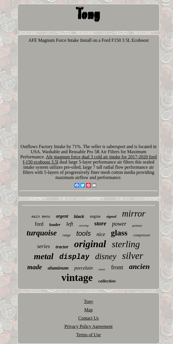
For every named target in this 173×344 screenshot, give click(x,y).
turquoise (42, 233)
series (43, 246)
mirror (133, 214)
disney (105, 256)
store (100, 223)
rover (101, 269)
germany (137, 225)
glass (119, 232)
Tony (88, 301)
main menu (41, 217)
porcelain (83, 268)
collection (107, 281)
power (119, 224)
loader (54, 224)
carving (84, 225)
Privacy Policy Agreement (89, 326)
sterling (126, 244)
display (74, 257)
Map (88, 309)
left (69, 224)
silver (132, 256)
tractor (62, 246)
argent (62, 216)
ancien (139, 266)
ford (39, 224)
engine (95, 216)
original (90, 244)
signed (111, 216)
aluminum (58, 268)
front (117, 267)
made (34, 267)
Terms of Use (88, 334)
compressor (141, 235)
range (67, 235)
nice (100, 234)
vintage (77, 277)
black (79, 216)
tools (83, 233)
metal (43, 256)
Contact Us (88, 318)
